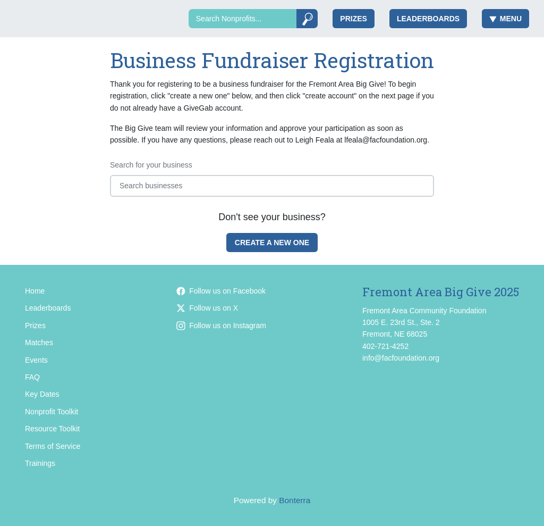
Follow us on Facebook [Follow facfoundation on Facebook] (221, 291)
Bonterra (294, 500)
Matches (39, 342)
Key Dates (42, 394)
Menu (505, 18)
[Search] (242, 18)
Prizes (353, 18)
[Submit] (307, 18)
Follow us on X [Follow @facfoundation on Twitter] (207, 308)
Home (35, 291)
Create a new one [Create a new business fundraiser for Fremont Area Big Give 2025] (272, 242)
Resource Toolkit (52, 428)
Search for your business (151, 165)
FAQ (32, 377)
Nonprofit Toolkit (51, 411)
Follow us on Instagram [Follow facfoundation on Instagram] (221, 325)
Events (36, 360)
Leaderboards (428, 18)
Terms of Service (52, 446)
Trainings (40, 463)
